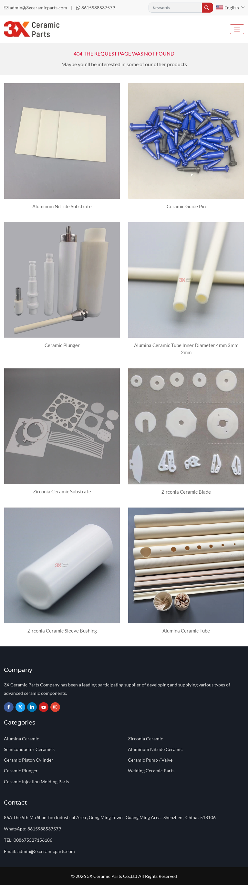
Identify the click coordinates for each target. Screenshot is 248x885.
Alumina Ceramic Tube (186, 630)
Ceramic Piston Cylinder (28, 760)
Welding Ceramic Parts (151, 770)
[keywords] (175, 8)
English (227, 7)
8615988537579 (98, 7)
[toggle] (237, 29)
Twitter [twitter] (20, 707)
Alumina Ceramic (21, 738)
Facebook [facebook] (9, 707)
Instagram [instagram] (55, 707)
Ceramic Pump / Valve (150, 760)
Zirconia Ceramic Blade (186, 492)
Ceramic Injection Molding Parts (36, 781)
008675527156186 (33, 840)
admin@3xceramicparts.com (38, 7)
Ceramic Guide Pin (186, 206)
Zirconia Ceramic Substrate (62, 491)
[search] (207, 8)
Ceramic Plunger (62, 345)
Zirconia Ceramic (145, 738)
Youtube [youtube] (43, 707)
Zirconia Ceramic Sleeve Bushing (62, 630)
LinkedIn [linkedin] (32, 707)
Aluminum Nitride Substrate (62, 206)
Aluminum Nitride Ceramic (155, 749)
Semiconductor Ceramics (29, 749)
